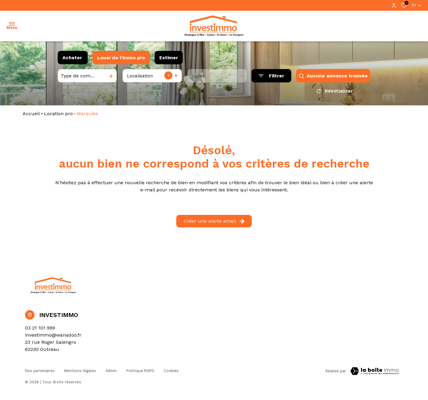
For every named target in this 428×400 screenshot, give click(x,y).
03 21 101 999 (40, 330)
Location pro (58, 115)
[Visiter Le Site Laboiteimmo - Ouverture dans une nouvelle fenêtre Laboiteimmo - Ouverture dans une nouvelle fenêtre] (374, 373)
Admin (111, 372)
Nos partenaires (40, 372)
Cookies (171, 372)
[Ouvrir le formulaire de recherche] (271, 75)
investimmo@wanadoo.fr (53, 337)
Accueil (31, 115)
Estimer (168, 57)
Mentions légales (80, 372)
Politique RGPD (140, 372)
